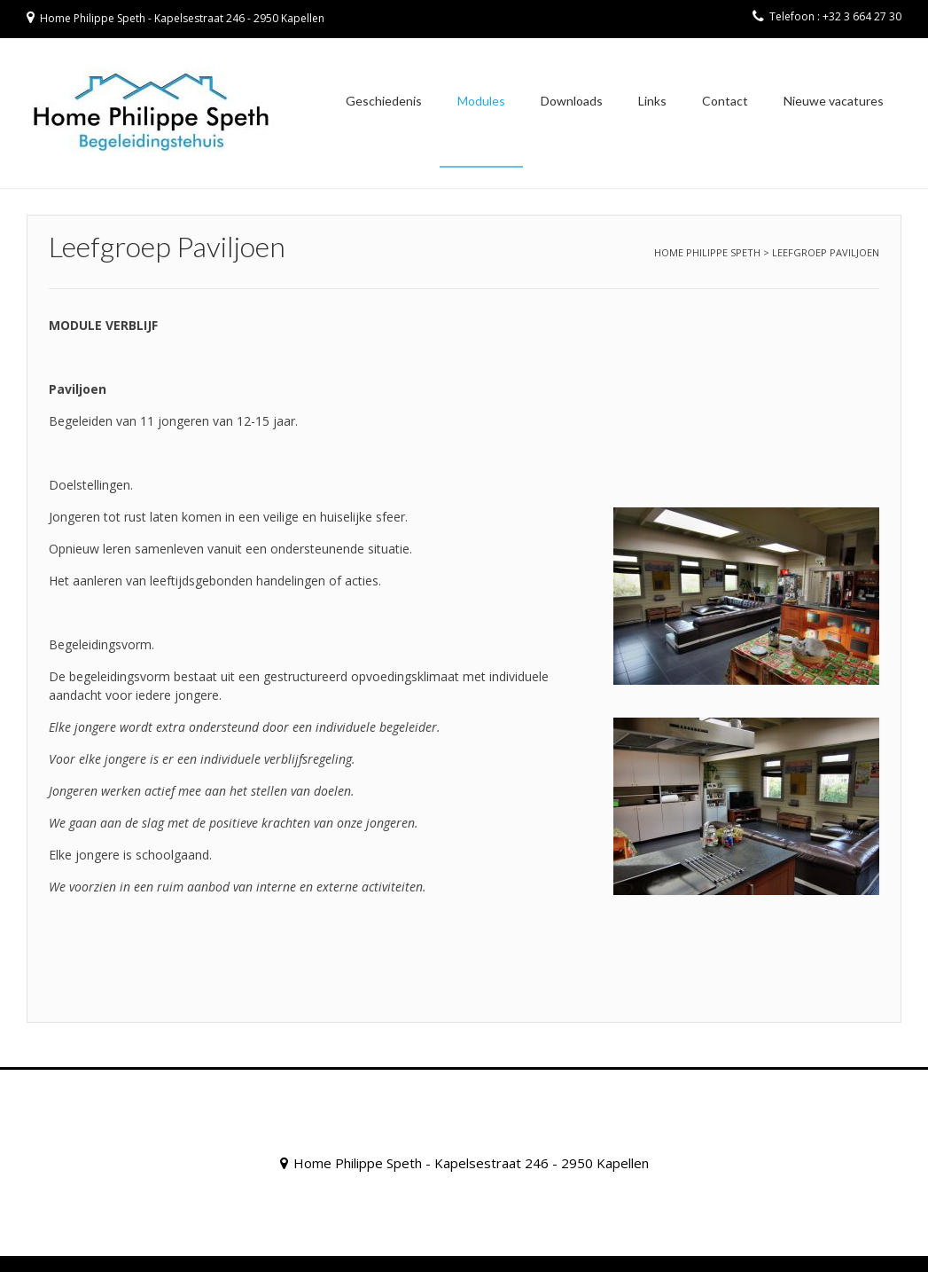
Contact (725, 100)
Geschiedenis (384, 100)
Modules (481, 100)
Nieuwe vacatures (834, 100)
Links (652, 100)
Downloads (572, 100)
